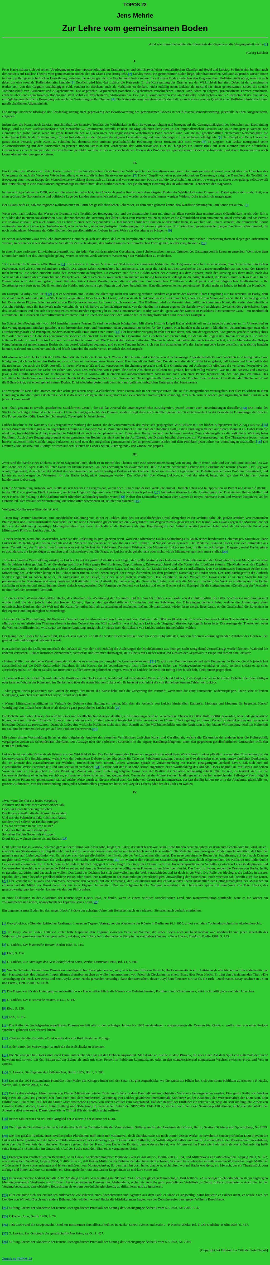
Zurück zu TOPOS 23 (17, 1259)
